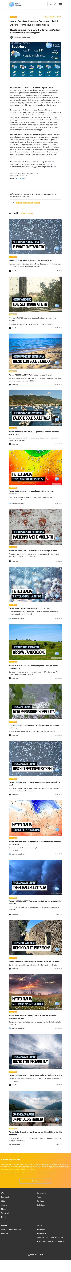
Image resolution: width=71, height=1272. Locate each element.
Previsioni (5, 1197)
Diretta (3, 1217)
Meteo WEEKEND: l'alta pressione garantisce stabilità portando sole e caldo (34, 433)
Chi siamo (35, 1181)
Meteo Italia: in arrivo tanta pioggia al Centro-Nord (29, 608)
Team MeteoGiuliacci (17, 503)
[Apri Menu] (60, 4)
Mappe (4, 1209)
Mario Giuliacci (21, 178)
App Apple (41, 1229)
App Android (41, 1233)
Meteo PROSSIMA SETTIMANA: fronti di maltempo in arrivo (33, 550)
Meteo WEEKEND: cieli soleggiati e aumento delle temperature (34, 961)
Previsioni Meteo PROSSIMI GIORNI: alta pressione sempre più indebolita (34, 726)
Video (39, 1197)
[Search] (52, 4)
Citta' (3, 1201)
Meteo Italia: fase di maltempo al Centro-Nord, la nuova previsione (31, 492)
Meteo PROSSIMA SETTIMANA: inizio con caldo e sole (31, 375)
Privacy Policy (6, 1233)
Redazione (41, 1205)
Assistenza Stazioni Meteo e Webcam (51, 1241)
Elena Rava (14, 271)
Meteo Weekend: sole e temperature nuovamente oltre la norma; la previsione (35, 843)
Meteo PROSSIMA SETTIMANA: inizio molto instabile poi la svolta (35, 1075)
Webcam (4, 1205)
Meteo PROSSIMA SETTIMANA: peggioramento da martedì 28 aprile (34, 783)
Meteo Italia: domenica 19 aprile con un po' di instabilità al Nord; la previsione (35, 1133)
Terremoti (5, 1213)
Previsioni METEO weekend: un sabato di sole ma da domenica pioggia (34, 319)
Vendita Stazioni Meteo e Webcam (50, 1237)
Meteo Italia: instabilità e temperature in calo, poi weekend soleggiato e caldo (32, 1017)
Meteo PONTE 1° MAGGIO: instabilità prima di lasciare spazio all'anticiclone (33, 667)
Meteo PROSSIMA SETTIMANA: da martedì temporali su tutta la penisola (35, 902)
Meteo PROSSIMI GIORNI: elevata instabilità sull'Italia (30, 260)
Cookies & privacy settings (11, 1229)
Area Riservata (36, 1255)
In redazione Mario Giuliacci (22, 37)
